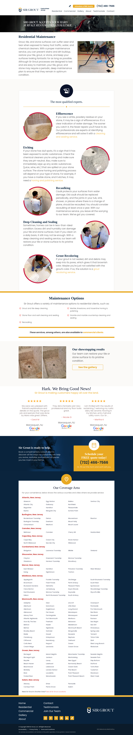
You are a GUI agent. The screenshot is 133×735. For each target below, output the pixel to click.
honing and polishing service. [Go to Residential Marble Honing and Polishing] (47, 180)
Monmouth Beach (75, 628)
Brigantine (27, 508)
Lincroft (71, 603)
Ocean (70, 643)
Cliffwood (27, 640)
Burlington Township (31, 521)
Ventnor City (95, 501)
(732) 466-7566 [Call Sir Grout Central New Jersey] (105, 6)
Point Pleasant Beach (76, 676)
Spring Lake (95, 631)
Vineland (94, 550)
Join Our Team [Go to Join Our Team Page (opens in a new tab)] (52, 711)
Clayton (27, 558)
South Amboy (73, 595)
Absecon (27, 501)
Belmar (26, 628)
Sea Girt (93, 625)
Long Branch (73, 609)
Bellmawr (27, 532)
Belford (26, 625)
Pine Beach (72, 670)
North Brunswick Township (55, 595)
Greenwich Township (53, 558)
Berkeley (27, 670)
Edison (26, 595)
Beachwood (28, 667)
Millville (70, 550)
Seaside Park (95, 657)
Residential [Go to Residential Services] (57, 11)
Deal (47, 603)
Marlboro (71, 618)
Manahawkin (51, 676)
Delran (48, 518)
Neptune (71, 637)
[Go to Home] (34, 9)
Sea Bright (94, 622)
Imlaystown (50, 637)
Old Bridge (72, 580)
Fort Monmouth (52, 618)
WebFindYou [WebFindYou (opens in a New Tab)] (110, 729)
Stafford (94, 664)
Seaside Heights (96, 654)
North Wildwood (30, 543)
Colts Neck (28, 643)
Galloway (49, 504)
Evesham (49, 521)
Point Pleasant (73, 673)
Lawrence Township (53, 550)
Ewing (26, 572)
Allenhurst (27, 606)
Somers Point (73, 511)
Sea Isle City (50, 543)
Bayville (26, 660)
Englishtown (50, 609)
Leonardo (49, 647)
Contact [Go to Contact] (110, 11)
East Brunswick (29, 592)
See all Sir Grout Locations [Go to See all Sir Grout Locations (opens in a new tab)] (56, 692)
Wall (92, 640)
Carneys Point (29, 687)
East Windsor (28, 569)
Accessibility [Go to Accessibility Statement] (23, 729)
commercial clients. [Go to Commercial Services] (93, 332)
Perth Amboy (73, 583)
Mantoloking (73, 657)
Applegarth (28, 580)
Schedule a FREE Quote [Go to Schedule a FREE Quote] (84, 6)
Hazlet (48, 625)
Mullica (70, 501)
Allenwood (28, 612)
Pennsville (71, 684)
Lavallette (49, 673)
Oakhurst (71, 640)
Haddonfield (95, 532)
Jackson (49, 657)
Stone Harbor (73, 540)
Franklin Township (52, 580)
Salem (70, 687)
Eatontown (50, 606)
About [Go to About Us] (88, 11)
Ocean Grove (73, 647)
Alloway (27, 684)
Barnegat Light (29, 657)
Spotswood (95, 586)
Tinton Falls (95, 637)
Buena (26, 511)
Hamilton (49, 508)
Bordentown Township (32, 518)
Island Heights (51, 654)
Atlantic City (28, 504)
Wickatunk (94, 647)
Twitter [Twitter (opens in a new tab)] (56, 718)
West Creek (95, 676)
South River (95, 583)
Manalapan (72, 612)
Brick (25, 673)
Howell (48, 634)
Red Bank (94, 612)
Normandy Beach (75, 664)
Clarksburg (28, 637)
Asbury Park (28, 615)
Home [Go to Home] (22, 703)
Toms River (95, 667)
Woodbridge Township (99, 589)
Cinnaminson (29, 525)
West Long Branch (97, 643)
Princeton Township (75, 569)
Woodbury (72, 561)
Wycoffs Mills (95, 592)
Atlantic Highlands (30, 618)
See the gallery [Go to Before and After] (87, 367)
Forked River (28, 676)
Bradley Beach (29, 631)
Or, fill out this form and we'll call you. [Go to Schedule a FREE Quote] (94, 467)
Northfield (72, 504)
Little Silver (72, 606)
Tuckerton (94, 670)
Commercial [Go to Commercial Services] (69, 11)
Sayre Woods (73, 589)
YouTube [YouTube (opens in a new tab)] (61, 718)
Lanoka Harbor (51, 670)
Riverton (94, 518)
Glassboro (28, 561)
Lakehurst (49, 664)
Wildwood (72, 543)
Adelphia (27, 603)
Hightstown (50, 572)
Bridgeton (27, 550)
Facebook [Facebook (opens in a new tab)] (51, 718)
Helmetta (49, 586)
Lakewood (50, 667)
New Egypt (72, 660)
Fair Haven (50, 612)
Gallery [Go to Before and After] (80, 11)
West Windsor (96, 569)
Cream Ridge (29, 647)
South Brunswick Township (100, 580)
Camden (49, 532)
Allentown (27, 609)
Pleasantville (73, 508)
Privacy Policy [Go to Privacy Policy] (33, 729)
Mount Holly (72, 521)
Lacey (48, 660)
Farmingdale (51, 615)
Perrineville (94, 606)
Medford (49, 525)
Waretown (94, 673)
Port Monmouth (96, 609)
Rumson (94, 618)
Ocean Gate (73, 667)
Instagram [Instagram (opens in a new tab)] (45, 718)
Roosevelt (94, 615)
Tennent (94, 634)
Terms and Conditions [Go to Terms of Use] (48, 729)
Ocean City (50, 540)
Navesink (71, 634)
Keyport (49, 643)
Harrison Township (53, 561)
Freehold (49, 622)
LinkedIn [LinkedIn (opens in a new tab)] (67, 718)
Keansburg (50, 640)
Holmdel (49, 631)
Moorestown (73, 518)
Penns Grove (50, 687)
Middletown (72, 625)
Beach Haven (29, 664)
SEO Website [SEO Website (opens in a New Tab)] (101, 729)
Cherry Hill (72, 532)
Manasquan (72, 615)
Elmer (48, 684)
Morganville (72, 631)
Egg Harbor (50, 501)
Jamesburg (50, 589)
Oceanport (95, 603)
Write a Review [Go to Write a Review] (70, 6)
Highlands (50, 628)
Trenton (71, 572)
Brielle (26, 634)
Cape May (28, 540)
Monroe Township (75, 558)
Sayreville (71, 592)
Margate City (51, 511)
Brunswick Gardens (31, 586)
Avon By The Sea (30, 622)
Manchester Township (76, 654)
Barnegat (27, 654)
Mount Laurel (73, 525)
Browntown (28, 583)
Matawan (72, 622)
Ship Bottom (95, 660)
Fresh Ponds (50, 583)
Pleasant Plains (74, 586)
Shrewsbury (95, 628)
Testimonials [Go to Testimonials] (99, 11)
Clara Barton (29, 589)
